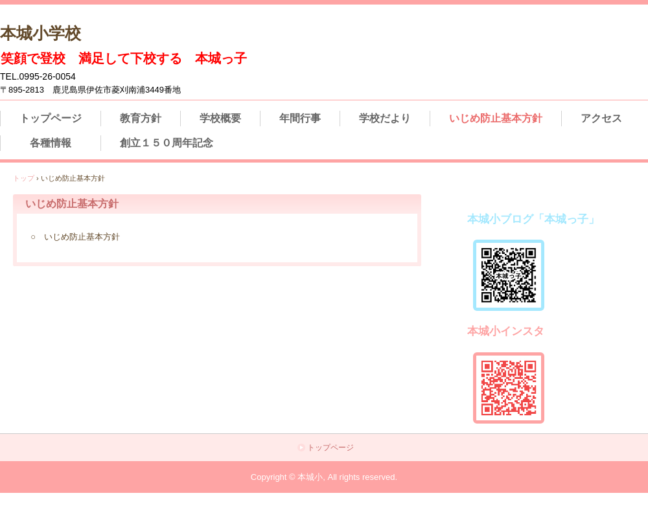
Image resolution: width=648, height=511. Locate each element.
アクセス (601, 118)
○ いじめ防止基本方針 (75, 237)
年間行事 (300, 118)
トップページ (50, 118)
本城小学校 (40, 33)
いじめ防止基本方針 (495, 118)
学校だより (385, 118)
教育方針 (140, 118)
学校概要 (220, 118)
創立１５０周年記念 (166, 142)
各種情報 (50, 142)
